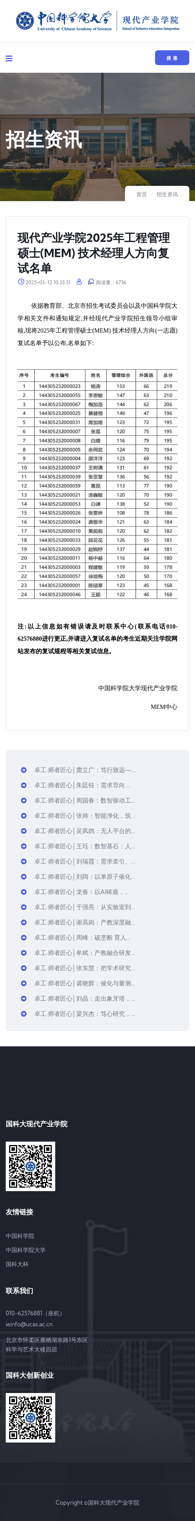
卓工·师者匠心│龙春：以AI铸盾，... (75, 892)
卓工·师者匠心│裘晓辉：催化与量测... (78, 983)
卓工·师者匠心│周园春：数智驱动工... (78, 800)
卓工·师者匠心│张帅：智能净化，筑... (78, 815)
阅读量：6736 (107, 282)
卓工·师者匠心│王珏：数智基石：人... (78, 846)
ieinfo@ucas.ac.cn (29, 1324)
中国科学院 (20, 1236)
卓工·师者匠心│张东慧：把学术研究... (78, 968)
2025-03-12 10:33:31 (44, 282)
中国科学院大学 (26, 1250)
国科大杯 (17, 1264)
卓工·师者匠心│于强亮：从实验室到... (78, 907)
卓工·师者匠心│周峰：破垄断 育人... (75, 937)
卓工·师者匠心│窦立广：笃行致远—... (78, 770)
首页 (141, 194)
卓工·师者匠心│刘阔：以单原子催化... (78, 876)
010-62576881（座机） (35, 1313)
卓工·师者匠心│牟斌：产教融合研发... (78, 952)
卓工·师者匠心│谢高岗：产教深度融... (78, 922)
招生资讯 (167, 194)
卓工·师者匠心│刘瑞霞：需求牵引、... (78, 861)
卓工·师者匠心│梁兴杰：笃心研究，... (78, 1013)
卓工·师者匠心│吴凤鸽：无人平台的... (78, 831)
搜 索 (172, 58)
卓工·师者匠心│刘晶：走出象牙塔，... (78, 998)
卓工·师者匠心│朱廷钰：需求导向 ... (75, 785)
